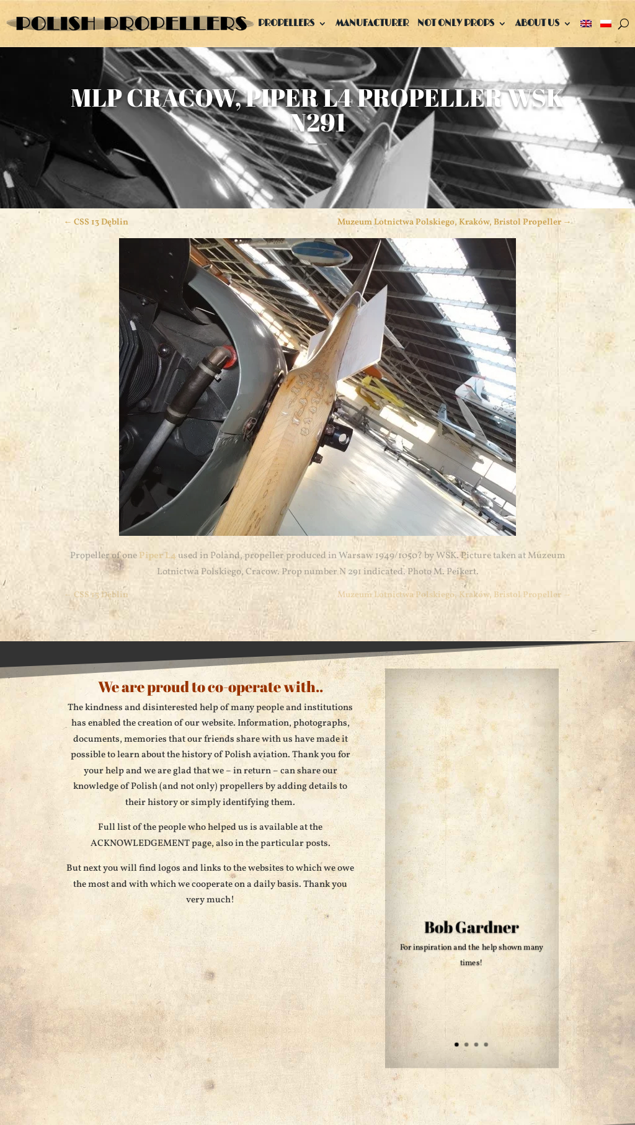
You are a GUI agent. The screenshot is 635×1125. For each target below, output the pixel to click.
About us (537, 23)
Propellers (286, 23)
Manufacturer (372, 23)
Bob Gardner (471, 929)
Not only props (455, 23)
